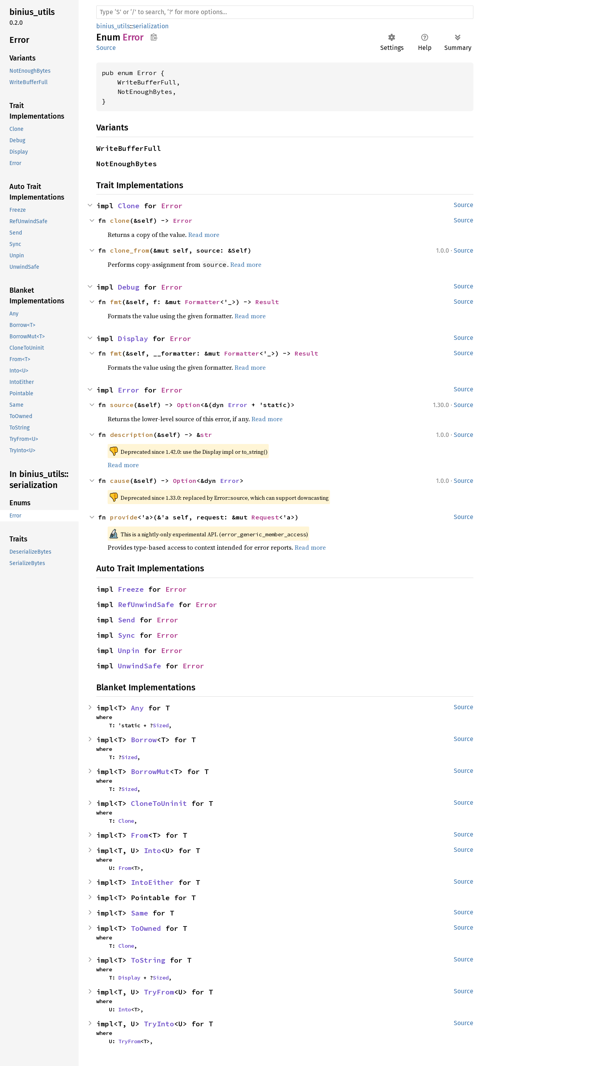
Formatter (202, 302)
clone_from (129, 250)
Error (172, 205)
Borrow (144, 739)
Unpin (128, 650)
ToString (148, 960)
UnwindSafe (139, 665)
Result (267, 302)
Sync (126, 635)
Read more (203, 234)
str (206, 435)
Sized (161, 725)
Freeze (131, 589)
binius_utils (113, 26)
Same (139, 912)
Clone (128, 205)
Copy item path (153, 37)
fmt (116, 302)
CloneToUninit (159, 803)
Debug (128, 287)
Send (126, 619)
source (122, 405)
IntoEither (152, 882)
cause (120, 480)
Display (133, 338)
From (139, 835)
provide (124, 517)
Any (137, 707)
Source (106, 47)
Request (265, 517)
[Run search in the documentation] (284, 12)
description (131, 435)
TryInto (159, 1023)
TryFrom (159, 991)
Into (152, 850)
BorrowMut (150, 771)
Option (188, 405)
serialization (151, 26)
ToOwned (146, 928)
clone (120, 220)
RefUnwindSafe (146, 604)
